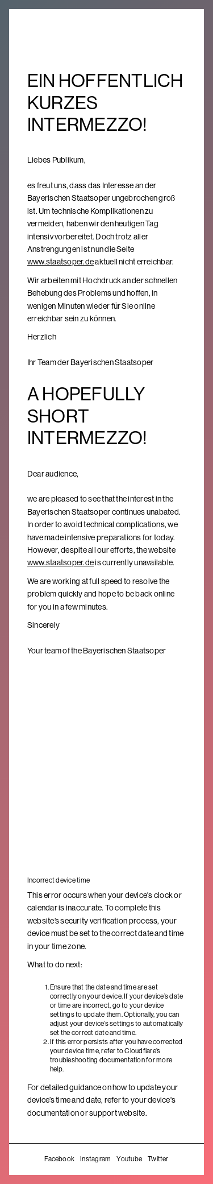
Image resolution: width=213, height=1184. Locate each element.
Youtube (129, 1159)
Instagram (95, 1159)
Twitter (158, 1159)
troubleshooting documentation (97, 1060)
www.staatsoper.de (60, 261)
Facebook (59, 1159)
